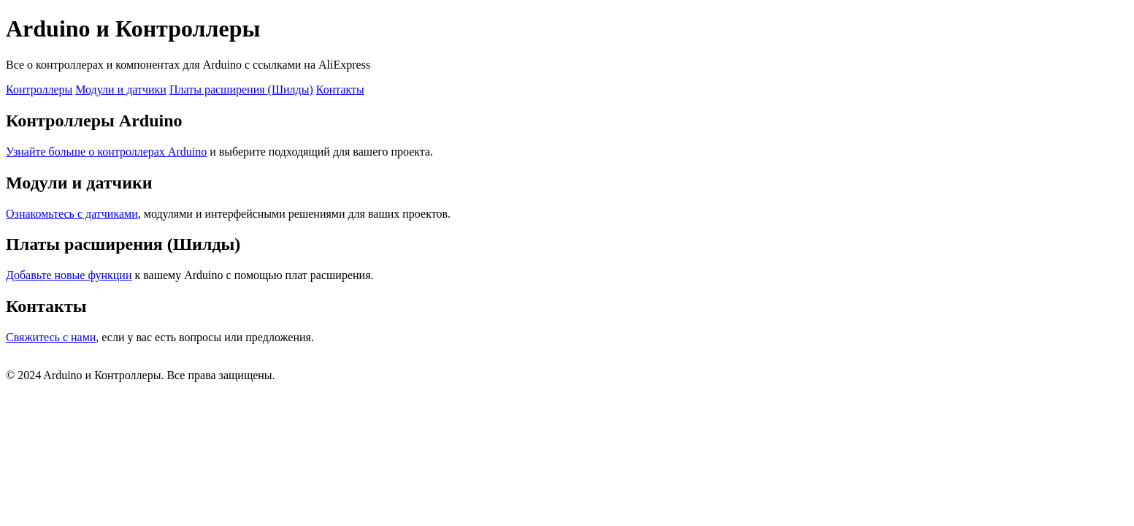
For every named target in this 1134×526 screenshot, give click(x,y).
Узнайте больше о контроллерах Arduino (106, 151)
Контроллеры (39, 89)
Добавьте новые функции (68, 275)
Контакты (340, 89)
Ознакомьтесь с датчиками (72, 213)
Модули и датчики (120, 89)
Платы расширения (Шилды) (241, 89)
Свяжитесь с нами (51, 337)
